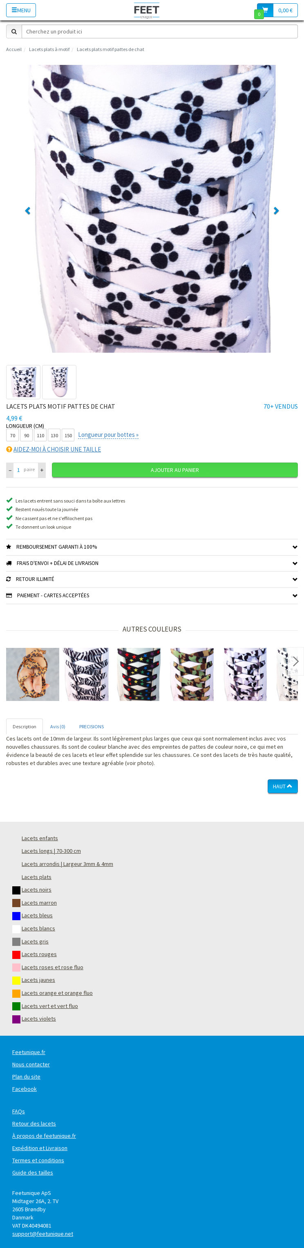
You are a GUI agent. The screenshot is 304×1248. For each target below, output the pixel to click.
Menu (21, 10)
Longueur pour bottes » (108, 434)
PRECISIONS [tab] (91, 726)
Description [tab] (24, 726)
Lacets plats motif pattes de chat (110, 49)
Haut (283, 786)
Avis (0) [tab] (57, 726)
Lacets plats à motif (49, 49)
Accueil (14, 49)
